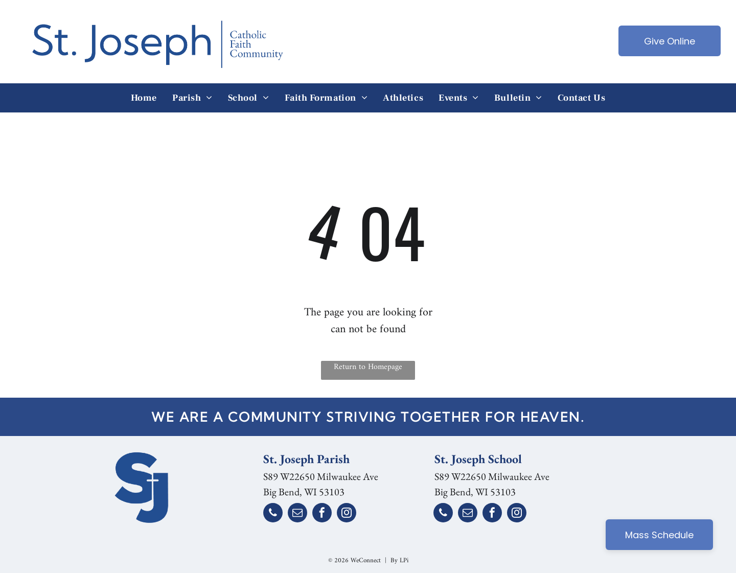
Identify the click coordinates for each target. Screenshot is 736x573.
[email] (297, 514)
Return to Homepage (368, 367)
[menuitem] (144, 97)
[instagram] (346, 514)
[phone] (273, 514)
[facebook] (322, 514)
